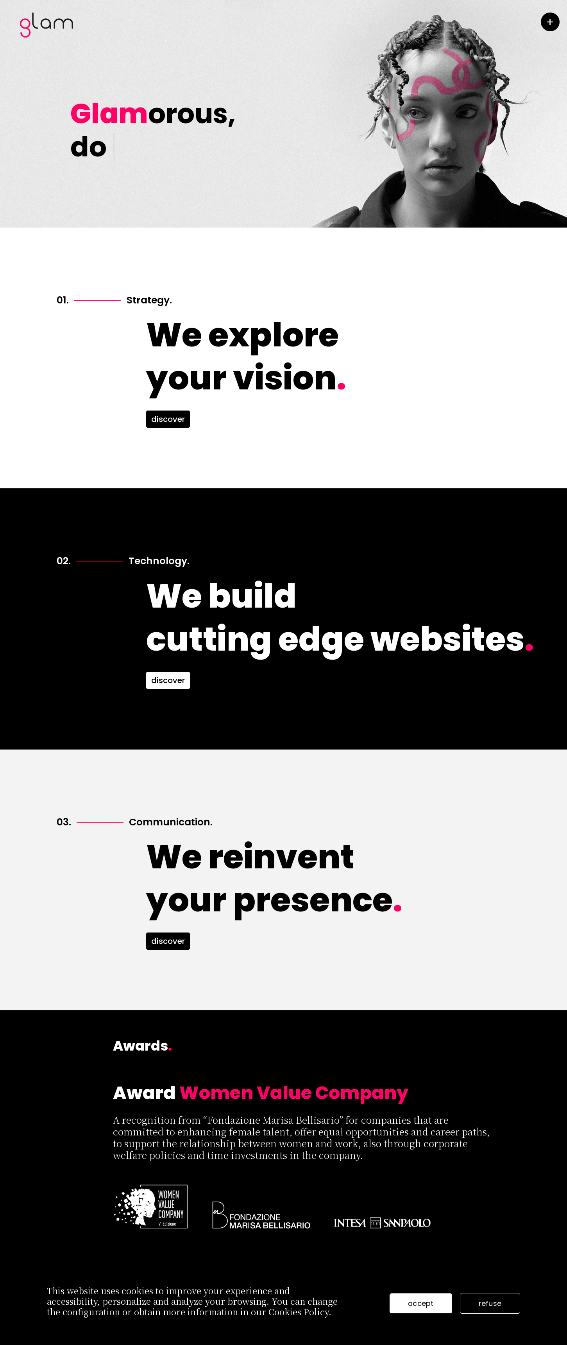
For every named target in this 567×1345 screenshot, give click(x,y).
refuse (490, 1303)
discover (168, 419)
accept (421, 1303)
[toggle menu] (550, 22)
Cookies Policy (298, 1312)
